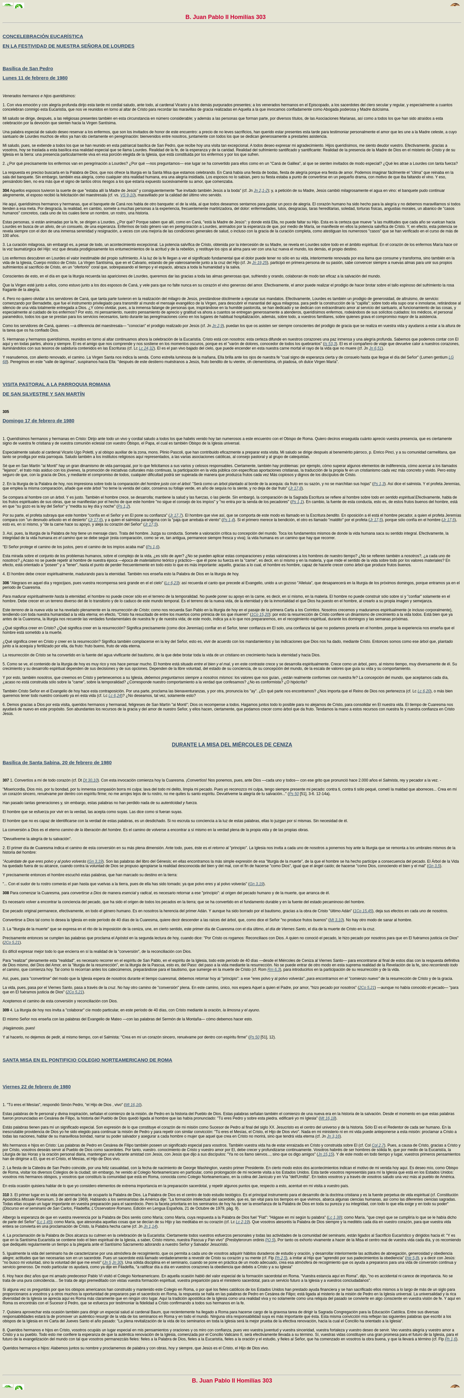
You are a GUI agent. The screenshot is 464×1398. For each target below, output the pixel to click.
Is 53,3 (330, 344)
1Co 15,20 (260, 614)
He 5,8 (412, 1258)
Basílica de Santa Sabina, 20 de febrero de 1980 (57, 762)
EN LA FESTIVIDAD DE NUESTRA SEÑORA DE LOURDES (68, 46)
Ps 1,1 (297, 502)
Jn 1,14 (150, 1226)
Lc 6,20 (424, 691)
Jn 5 (107, 1262)
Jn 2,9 (217, 326)
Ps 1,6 (152, 547)
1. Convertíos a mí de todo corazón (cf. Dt (43, 780)
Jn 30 (116, 1262)
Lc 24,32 (146, 348)
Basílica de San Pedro (28, 68)
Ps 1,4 (228, 520)
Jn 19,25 (259, 262)
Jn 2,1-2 (261, 190)
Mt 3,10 (336, 920)
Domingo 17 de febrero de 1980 (38, 420)
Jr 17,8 (296, 488)
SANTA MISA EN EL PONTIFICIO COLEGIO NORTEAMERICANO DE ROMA (87, 1060)
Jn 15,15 (325, 1154)
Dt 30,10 (90, 780)
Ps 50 (294, 794)
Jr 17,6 (96, 520)
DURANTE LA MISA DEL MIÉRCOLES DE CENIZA (232, 744)
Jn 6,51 (375, 348)
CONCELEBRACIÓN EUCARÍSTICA (43, 36)
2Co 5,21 (12, 942)
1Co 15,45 (363, 911)
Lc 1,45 (44, 1222)
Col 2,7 (378, 1145)
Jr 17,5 (376, 520)
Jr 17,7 (176, 515)
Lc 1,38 (334, 1217)
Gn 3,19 (95, 861)
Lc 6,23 (172, 583)
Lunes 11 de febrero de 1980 (35, 77)
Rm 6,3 (273, 969)
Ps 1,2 (123, 506)
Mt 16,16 (132, 1104)
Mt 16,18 (327, 1118)
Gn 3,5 (434, 866)
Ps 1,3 (378, 484)
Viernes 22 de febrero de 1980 (37, 1086)
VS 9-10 (127, 195)
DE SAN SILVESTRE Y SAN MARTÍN (44, 394)
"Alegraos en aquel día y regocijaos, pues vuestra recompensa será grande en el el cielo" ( (84, 583)
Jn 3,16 (333, 1136)
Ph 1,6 (450, 1339)
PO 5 (269, 1240)
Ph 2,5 (280, 1258)
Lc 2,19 (242, 1222)
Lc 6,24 (115, 695)
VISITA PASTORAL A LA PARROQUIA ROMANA (57, 384)
